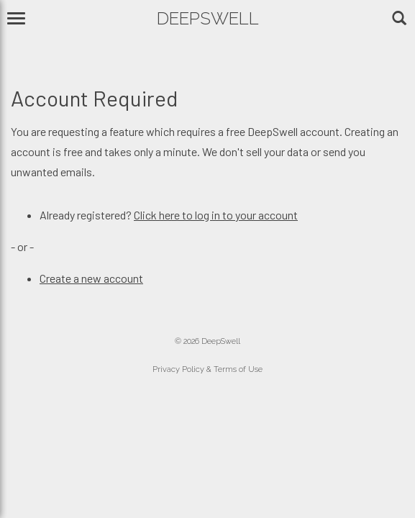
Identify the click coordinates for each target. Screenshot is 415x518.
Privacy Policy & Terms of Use (207, 369)
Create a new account (91, 278)
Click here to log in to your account (216, 215)
